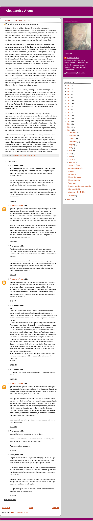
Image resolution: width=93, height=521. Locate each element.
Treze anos (72, 183)
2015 (69, 106)
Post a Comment (10, 500)
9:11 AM (13, 450)
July (70, 148)
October (72, 139)
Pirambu (71, 171)
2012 (69, 115)
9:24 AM (13, 201)
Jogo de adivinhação (75, 168)
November (73, 136)
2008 (69, 127)
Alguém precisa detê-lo (76, 192)
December (73, 133)
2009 (69, 124)
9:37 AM (13, 495)
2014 (69, 109)
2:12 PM (13, 275)
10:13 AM (13, 365)
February (72, 162)
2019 (69, 94)
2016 (69, 103)
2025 (69, 85)
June (71, 150)
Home (31, 508)
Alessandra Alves (19, 11)
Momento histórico (74, 189)
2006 (69, 199)
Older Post (55, 508)
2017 (69, 100)
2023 (69, 88)
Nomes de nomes (74, 177)
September (73, 142)
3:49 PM (13, 301)
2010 (69, 121)
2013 (69, 112)
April (71, 157)
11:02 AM (13, 427)
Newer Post (6, 508)
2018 (69, 97)
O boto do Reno (74, 165)
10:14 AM (13, 241)
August (71, 145)
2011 (69, 118)
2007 (69, 130)
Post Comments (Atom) (19, 512)
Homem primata (74, 180)
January (72, 196)
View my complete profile (75, 73)
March (71, 160)
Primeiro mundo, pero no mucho (79, 186)
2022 (69, 91)
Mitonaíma (72, 174)
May (70, 154)
